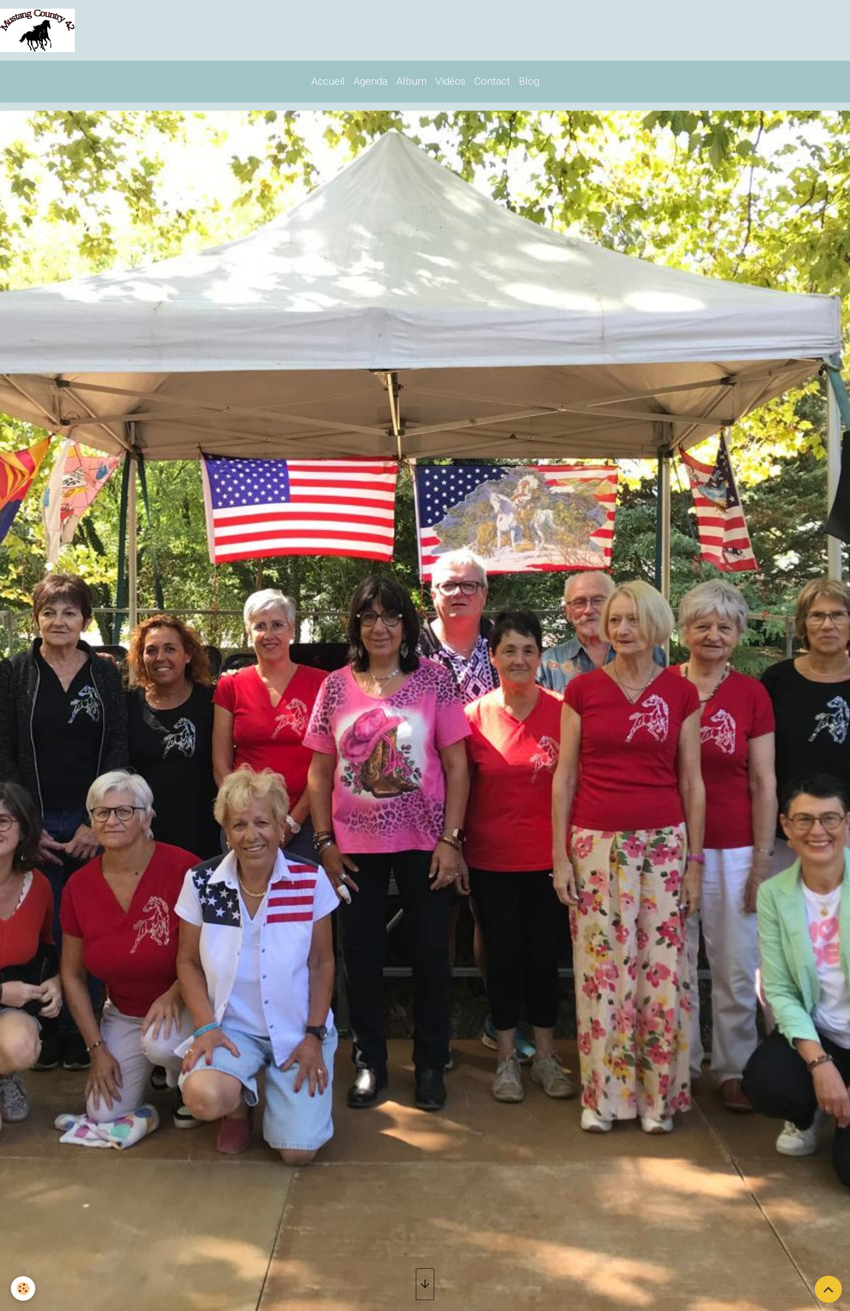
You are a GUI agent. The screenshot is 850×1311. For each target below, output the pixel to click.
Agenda (370, 81)
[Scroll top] (828, 1289)
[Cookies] (23, 1288)
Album (411, 81)
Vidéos (450, 81)
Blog (529, 81)
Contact (492, 81)
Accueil (328, 81)
